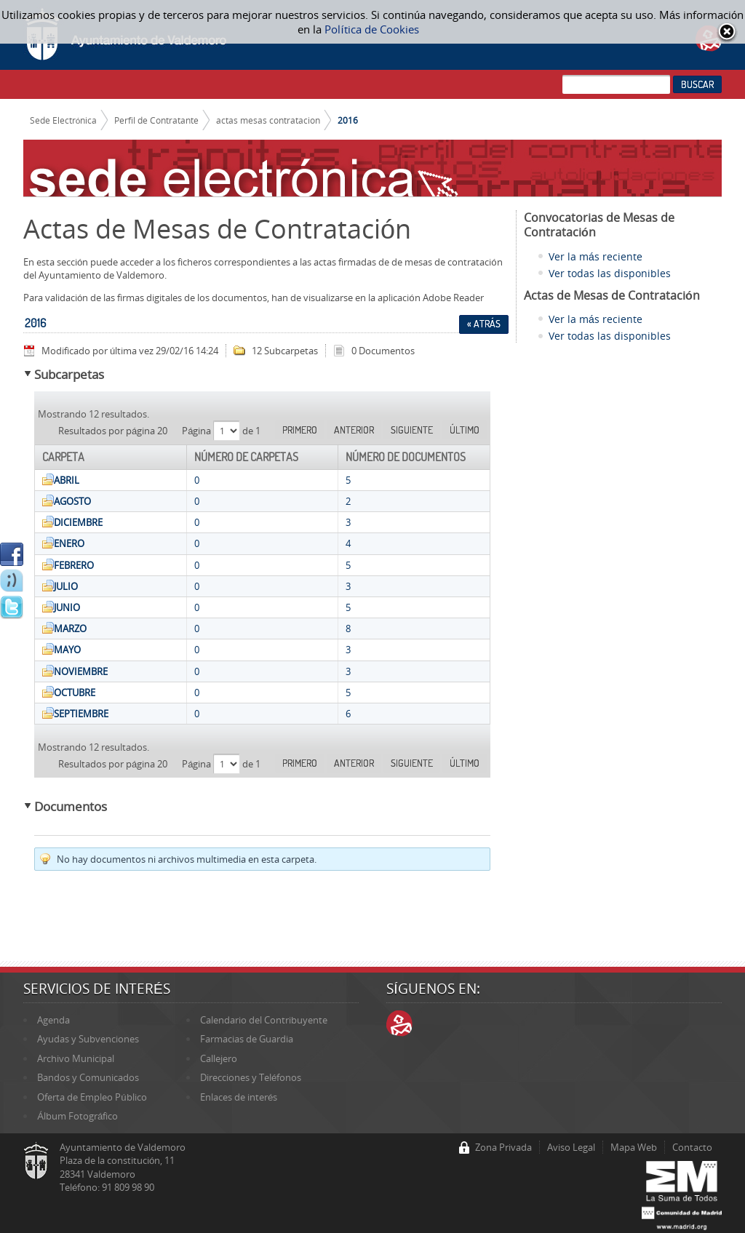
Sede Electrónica (63, 120)
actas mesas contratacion (268, 120)
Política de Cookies (371, 29)
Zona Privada (503, 1147)
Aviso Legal (571, 1147)
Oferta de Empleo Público (91, 1097)
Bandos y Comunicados (88, 1077)
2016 (348, 120)
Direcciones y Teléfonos (250, 1077)
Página (197, 430)
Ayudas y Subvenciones (88, 1038)
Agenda (53, 1019)
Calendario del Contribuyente (263, 1019)
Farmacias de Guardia (246, 1038)
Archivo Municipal (75, 1058)
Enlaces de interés (238, 1097)
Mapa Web (633, 1147)
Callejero (218, 1058)
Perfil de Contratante (156, 120)
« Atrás (484, 323)
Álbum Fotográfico (77, 1115)
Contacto (692, 1147)
